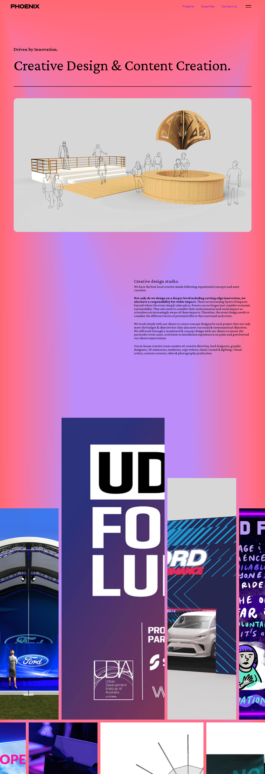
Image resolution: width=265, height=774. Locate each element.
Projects (188, 6)
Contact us (229, 6)
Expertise (207, 6)
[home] (25, 6)
